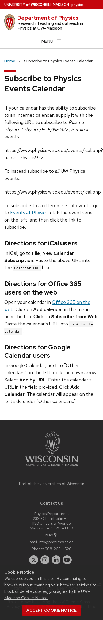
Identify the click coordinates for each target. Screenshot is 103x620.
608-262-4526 (58, 548)
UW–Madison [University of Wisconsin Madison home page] (36, 4)
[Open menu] (51, 41)
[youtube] (67, 560)
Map (51, 534)
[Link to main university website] (51, 467)
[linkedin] (56, 560)
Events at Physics (29, 213)
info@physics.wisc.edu (57, 541)
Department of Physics (47, 17)
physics (77, 4)
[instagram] (44, 560)
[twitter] (33, 560)
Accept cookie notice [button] (51, 610)
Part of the (51, 483)
